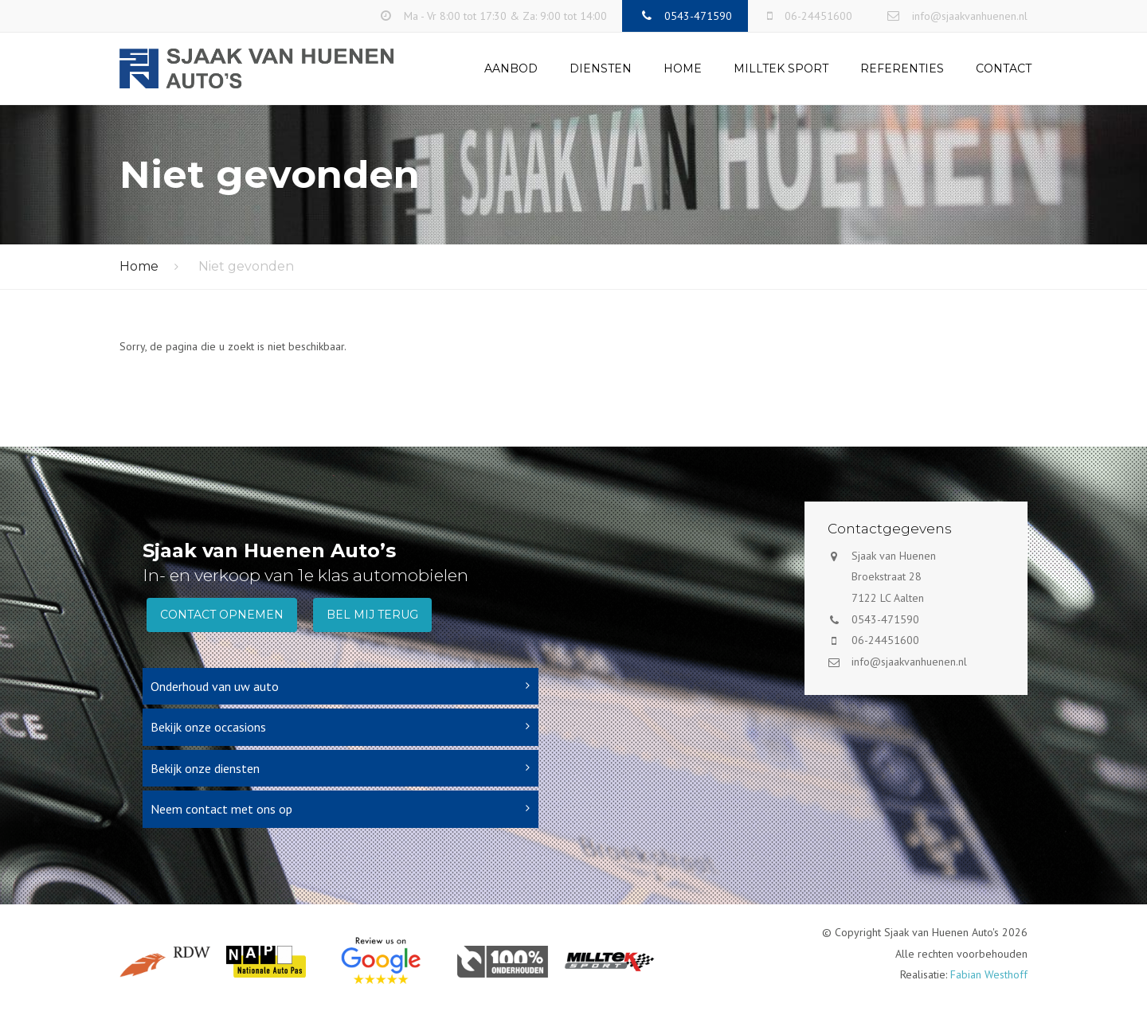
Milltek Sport (781, 68)
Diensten (601, 68)
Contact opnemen (222, 614)
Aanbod (511, 68)
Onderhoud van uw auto (215, 686)
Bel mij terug (372, 614)
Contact (1004, 68)
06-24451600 (885, 640)
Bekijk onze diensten (205, 768)
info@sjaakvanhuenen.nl (909, 661)
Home (683, 68)
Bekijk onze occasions (208, 727)
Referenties (902, 68)
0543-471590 (885, 619)
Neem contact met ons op (221, 809)
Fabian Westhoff (989, 974)
